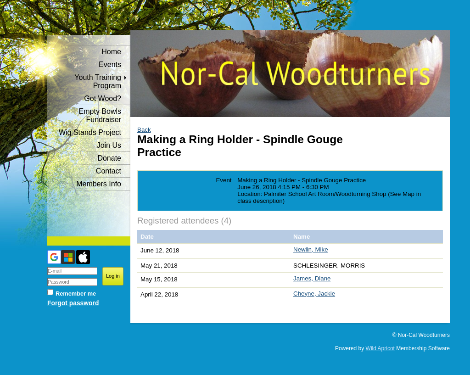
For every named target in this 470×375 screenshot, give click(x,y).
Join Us (109, 145)
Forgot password (73, 303)
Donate (109, 158)
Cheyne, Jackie (314, 293)
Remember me (76, 293)
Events (110, 64)
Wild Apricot (380, 348)
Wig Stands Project (90, 132)
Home (111, 52)
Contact (108, 171)
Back (144, 129)
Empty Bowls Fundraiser (100, 115)
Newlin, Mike (310, 249)
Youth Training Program (97, 81)
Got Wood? (102, 98)
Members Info (98, 184)
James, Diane (312, 278)
